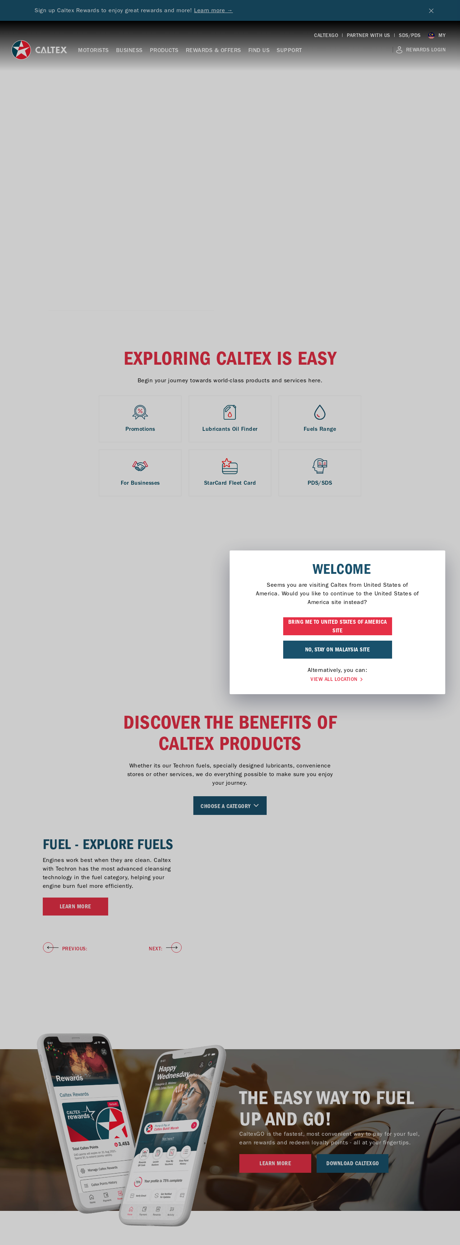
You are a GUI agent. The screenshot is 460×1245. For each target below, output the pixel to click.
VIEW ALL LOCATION (230, 679)
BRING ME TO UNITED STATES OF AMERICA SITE (230, 626)
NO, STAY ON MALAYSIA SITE (230, 649)
